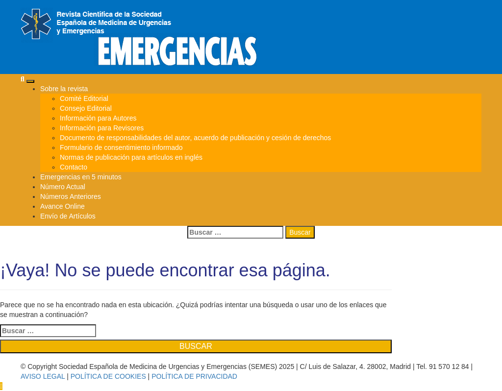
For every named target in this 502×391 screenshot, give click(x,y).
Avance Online (62, 206)
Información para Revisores (102, 128)
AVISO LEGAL (43, 376)
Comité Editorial (84, 98)
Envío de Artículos (68, 216)
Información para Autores (98, 118)
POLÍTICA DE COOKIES (108, 376)
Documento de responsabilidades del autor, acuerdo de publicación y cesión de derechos (195, 138)
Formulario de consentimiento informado (121, 147)
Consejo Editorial (86, 108)
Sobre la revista (64, 89)
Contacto (73, 167)
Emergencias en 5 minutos (81, 177)
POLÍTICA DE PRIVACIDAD (194, 376)
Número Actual (62, 187)
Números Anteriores (70, 196)
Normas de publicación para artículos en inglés (131, 157)
